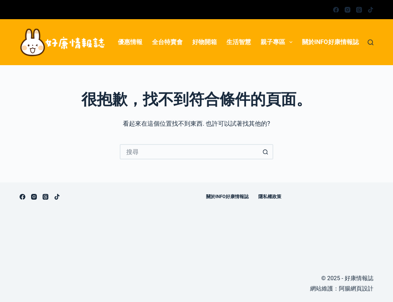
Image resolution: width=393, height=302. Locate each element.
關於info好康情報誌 (330, 42)
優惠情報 (130, 42)
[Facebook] (336, 10)
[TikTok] (370, 10)
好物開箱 (204, 42)
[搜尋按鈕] (265, 151)
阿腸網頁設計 (356, 288)
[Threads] (359, 10)
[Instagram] (347, 10)
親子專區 (278, 42)
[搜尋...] (189, 151)
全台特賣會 (167, 42)
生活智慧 (238, 42)
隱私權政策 (269, 196)
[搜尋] (370, 42)
